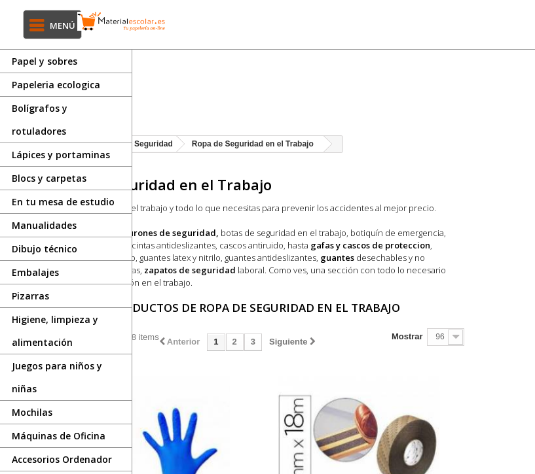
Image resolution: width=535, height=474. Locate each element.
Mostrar (458, 361)
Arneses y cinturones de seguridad (253, 245)
